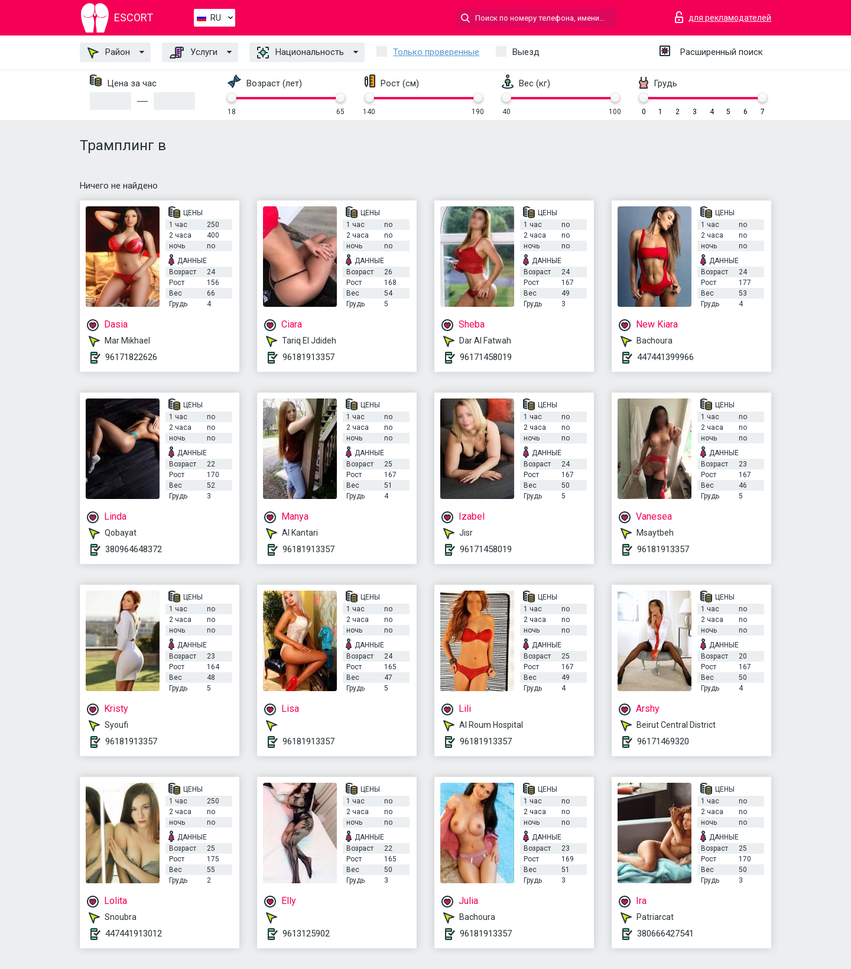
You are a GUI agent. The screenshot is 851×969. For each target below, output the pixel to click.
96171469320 (663, 741)
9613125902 (306, 933)
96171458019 (486, 357)
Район (108, 53)
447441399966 (665, 357)
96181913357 (308, 357)
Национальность (300, 53)
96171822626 (131, 357)
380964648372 (133, 549)
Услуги (193, 53)
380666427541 (665, 933)
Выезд (526, 52)
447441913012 (133, 933)
